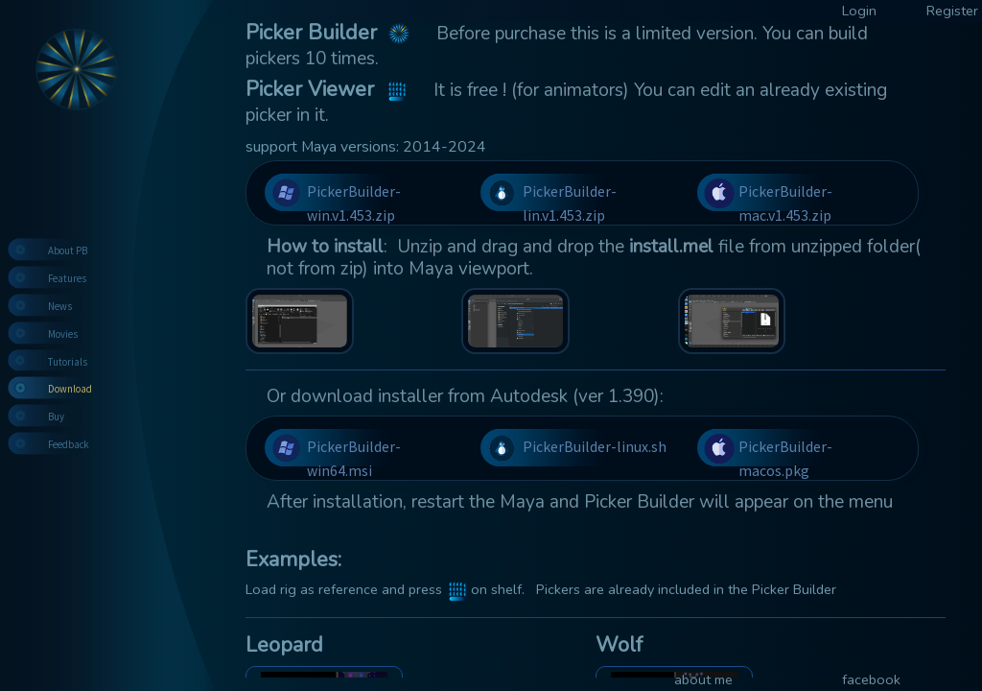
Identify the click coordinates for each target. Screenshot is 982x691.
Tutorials (67, 362)
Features (67, 278)
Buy (56, 416)
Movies (63, 334)
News (60, 306)
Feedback (68, 444)
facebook (871, 679)
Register (952, 10)
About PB (67, 250)
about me (703, 679)
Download (70, 388)
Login (859, 10)
